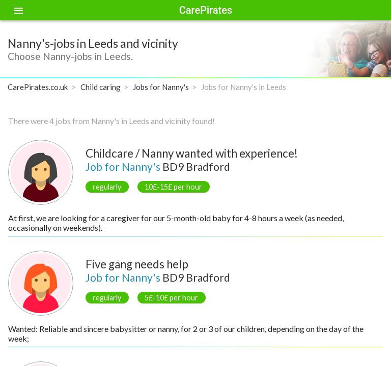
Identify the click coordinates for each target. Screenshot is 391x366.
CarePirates (205, 10)
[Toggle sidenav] (18, 10)
